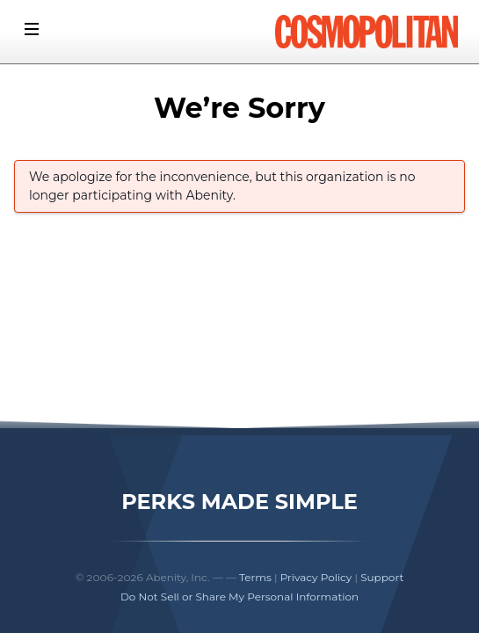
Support (381, 577)
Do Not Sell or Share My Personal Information (239, 596)
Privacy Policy (316, 577)
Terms (255, 577)
